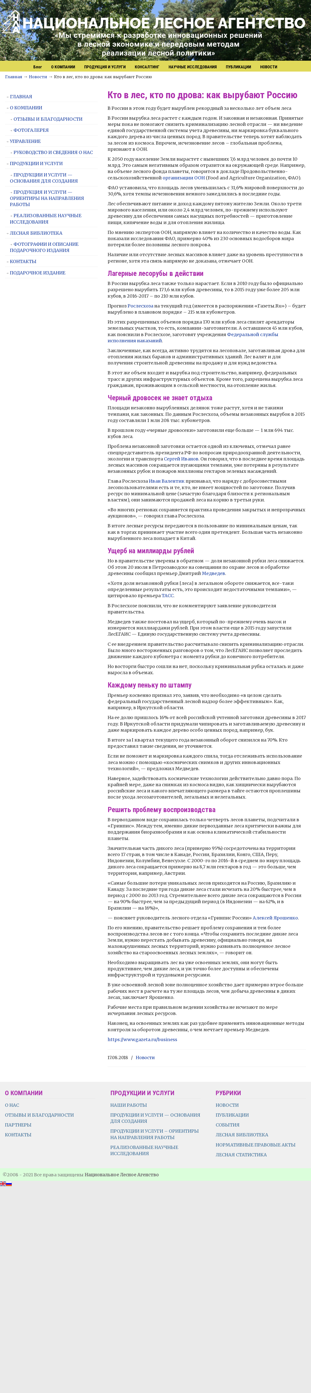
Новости (38, 76)
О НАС (12, 1105)
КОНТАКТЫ (23, 261)
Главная (13, 76)
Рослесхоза (140, 306)
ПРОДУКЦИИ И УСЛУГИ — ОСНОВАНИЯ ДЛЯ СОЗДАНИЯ (44, 178)
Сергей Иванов (181, 459)
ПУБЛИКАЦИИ (232, 1115)
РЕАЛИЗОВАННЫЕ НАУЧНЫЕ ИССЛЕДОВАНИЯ (45, 219)
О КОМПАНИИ (26, 108)
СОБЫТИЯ (228, 1125)
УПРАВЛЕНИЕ (25, 141)
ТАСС (168, 595)
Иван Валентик (167, 481)
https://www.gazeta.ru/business (142, 1039)
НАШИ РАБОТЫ (128, 1105)
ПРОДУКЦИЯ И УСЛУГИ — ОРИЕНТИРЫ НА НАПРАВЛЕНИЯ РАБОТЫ (47, 198)
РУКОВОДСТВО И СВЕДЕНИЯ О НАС (53, 152)
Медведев (213, 573)
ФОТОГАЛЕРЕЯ (31, 130)
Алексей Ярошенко (275, 918)
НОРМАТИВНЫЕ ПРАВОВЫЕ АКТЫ (256, 1145)
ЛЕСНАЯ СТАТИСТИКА (241, 1155)
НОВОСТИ (227, 1105)
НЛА (158, 31)
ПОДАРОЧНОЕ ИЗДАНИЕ (37, 273)
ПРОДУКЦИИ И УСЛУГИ (36, 163)
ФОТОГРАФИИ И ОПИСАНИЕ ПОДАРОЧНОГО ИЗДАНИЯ (44, 247)
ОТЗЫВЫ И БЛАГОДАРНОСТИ (48, 119)
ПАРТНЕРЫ (18, 1125)
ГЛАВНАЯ (21, 96)
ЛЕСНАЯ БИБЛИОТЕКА (36, 233)
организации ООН (184, 178)
